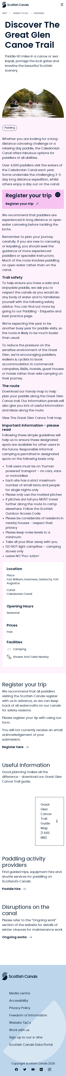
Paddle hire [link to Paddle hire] (14, 889)
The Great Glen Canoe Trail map (36, 418)
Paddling (39, 13)
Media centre (19, 993)
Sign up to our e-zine (25, 1037)
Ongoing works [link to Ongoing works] (17, 937)
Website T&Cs (20, 1022)
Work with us (19, 1030)
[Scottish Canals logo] (15, 4)
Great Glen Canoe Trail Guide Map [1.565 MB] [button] (50, 821)
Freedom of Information (28, 1015)
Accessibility (18, 1000)
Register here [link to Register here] (15, 747)
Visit (4, 13)
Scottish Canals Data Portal (31, 1044)
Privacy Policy (19, 1008)
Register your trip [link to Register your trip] (22, 204)
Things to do (20, 13)
